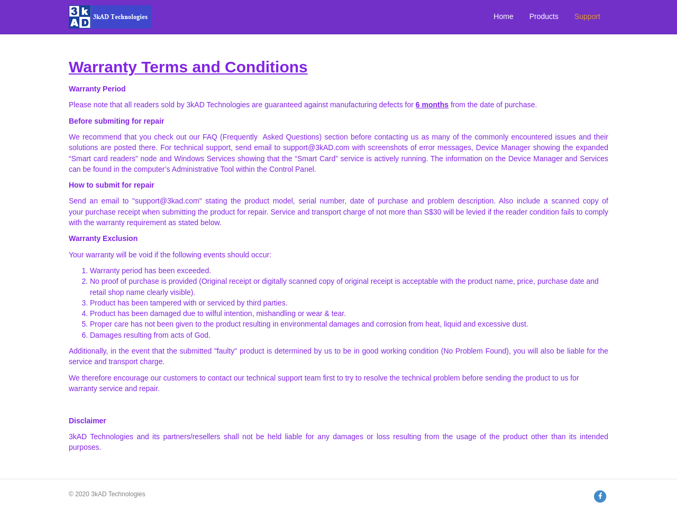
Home (503, 16)
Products (544, 16)
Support (587, 16)
